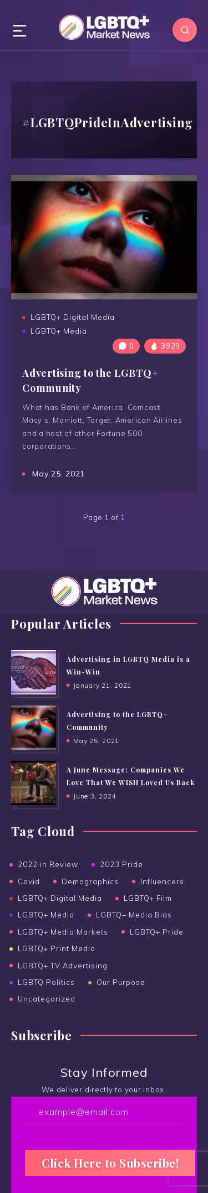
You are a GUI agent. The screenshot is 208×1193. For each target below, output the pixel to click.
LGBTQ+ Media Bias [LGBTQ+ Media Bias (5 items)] (134, 914)
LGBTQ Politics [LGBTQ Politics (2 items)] (46, 982)
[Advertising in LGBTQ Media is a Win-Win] (33, 672)
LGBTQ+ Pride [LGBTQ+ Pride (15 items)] (157, 931)
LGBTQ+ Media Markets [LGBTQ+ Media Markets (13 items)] (63, 931)
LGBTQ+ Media (59, 330)
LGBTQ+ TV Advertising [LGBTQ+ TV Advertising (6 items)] (63, 965)
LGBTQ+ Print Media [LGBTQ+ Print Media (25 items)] (56, 948)
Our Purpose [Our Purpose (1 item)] (121, 982)
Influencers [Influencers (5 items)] (162, 881)
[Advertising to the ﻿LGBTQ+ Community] (33, 728)
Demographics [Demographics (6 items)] (90, 881)
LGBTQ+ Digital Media (73, 317)
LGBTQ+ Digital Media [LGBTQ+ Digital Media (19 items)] (60, 898)
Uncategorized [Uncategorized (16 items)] (46, 998)
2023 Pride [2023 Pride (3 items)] (121, 864)
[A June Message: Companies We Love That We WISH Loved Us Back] (33, 783)
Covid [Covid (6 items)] (29, 881)
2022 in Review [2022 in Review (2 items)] (48, 864)
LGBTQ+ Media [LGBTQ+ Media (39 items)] (46, 914)
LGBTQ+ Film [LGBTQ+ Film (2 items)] (148, 898)
